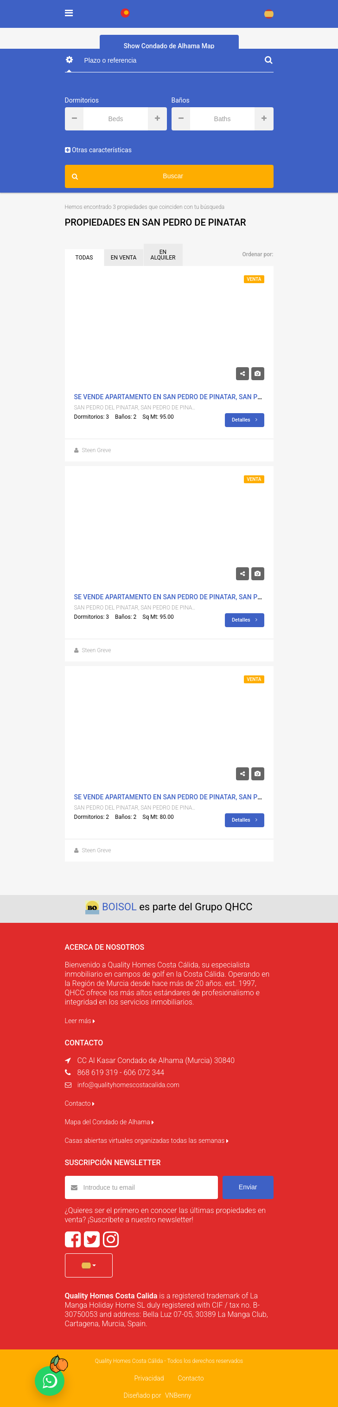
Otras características (98, 150)
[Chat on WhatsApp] (49, 1381)
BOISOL (119, 907)
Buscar (127, 176)
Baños (181, 100)
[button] (89, 1265)
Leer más (80, 1020)
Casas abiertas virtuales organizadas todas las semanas (147, 1140)
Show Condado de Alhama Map (169, 46)
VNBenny (178, 1395)
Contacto (80, 1103)
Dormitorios (82, 100)
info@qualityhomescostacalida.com (128, 1085)
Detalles (244, 420)
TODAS (84, 257)
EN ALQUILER (163, 255)
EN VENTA (124, 257)
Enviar (248, 1187)
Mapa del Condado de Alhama (109, 1122)
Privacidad (149, 1378)
